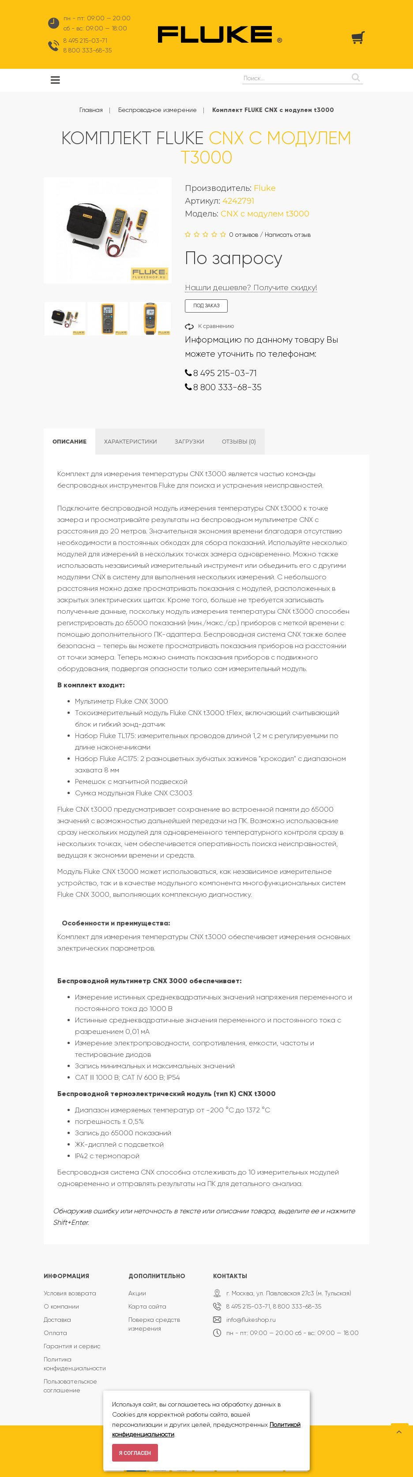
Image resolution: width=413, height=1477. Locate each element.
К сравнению (216, 326)
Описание (69, 441)
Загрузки (189, 441)
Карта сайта (147, 1306)
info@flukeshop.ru (251, 1319)
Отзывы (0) (239, 441)
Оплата (55, 1332)
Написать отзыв (288, 234)
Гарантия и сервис (72, 1346)
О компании (61, 1306)
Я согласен (135, 1453)
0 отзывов (243, 234)
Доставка (57, 1319)
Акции (137, 1293)
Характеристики (130, 441)
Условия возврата (70, 1293)
